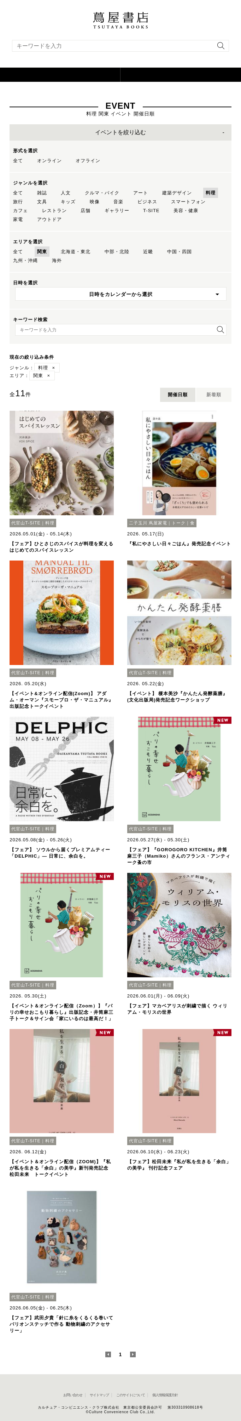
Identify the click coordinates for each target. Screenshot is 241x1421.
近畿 (148, 251)
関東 (42, 251)
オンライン (49, 160)
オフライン (88, 160)
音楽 (118, 201)
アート (140, 192)
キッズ (68, 201)
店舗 (85, 210)
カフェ (20, 210)
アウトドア (49, 219)
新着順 (213, 394)
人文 (66, 192)
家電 (18, 219)
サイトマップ (99, 1395)
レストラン (54, 210)
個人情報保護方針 (165, 1395)
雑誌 (42, 192)
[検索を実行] (219, 48)
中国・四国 (179, 251)
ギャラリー (117, 210)
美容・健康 (186, 210)
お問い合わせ (72, 1395)
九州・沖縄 (25, 260)
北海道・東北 (75, 251)
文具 (42, 201)
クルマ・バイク (102, 192)
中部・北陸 (117, 251)
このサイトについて (130, 1395)
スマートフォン (188, 201)
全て (18, 160)
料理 (211, 192)
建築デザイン (177, 192)
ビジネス (147, 201)
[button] (60, 75)
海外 (57, 260)
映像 (95, 201)
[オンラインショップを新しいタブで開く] (180, 75)
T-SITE (151, 210)
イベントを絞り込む (120, 132)
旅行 (18, 201)
